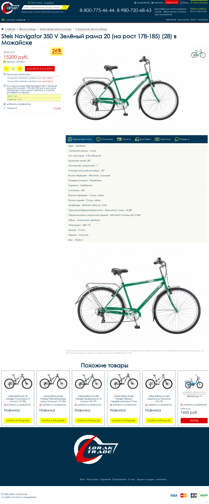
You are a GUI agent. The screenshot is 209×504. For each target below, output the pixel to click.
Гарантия (171, 19)
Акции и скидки (145, 479)
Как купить (183, 19)
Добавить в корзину (40, 68)
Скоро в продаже (17, 420)
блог (193, 19)
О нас (131, 479)
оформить (172, 2)
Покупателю (119, 479)
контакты (202, 19)
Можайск (49, 3)
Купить (194, 420)
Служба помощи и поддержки (19, 497)
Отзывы (57, 108)
